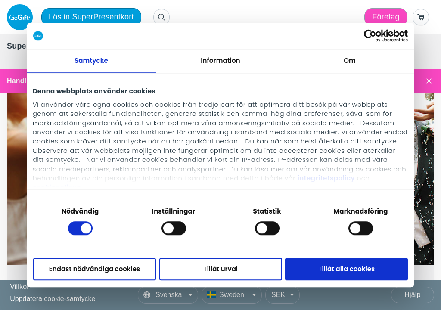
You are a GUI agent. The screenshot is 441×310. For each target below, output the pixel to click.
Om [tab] (350, 60)
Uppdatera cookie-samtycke (52, 298)
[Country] (231, 295)
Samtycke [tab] (91, 60)
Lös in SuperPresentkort (91, 16)
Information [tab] (220, 60)
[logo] (21, 17)
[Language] (168, 295)
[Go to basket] (421, 17)
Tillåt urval (220, 269)
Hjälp (412, 294)
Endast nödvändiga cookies (94, 269)
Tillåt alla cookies (346, 269)
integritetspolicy (326, 178)
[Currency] (282, 295)
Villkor (19, 287)
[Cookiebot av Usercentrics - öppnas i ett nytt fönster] (370, 35)
